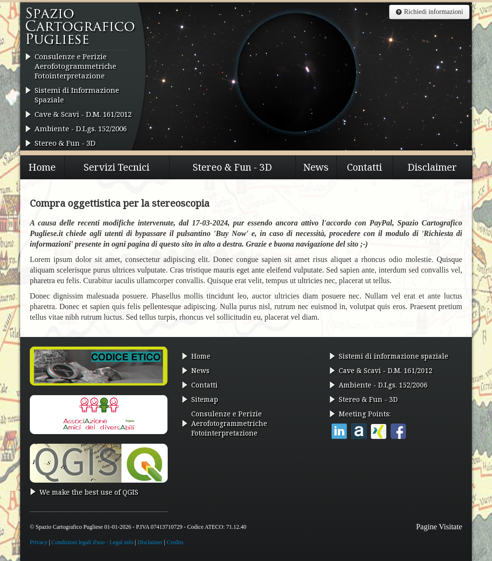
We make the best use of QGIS (88, 492)
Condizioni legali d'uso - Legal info (92, 542)
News (316, 167)
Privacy (39, 542)
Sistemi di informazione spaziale (393, 356)
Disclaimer (432, 167)
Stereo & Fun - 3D (65, 143)
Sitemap (204, 399)
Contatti (364, 167)
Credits (175, 542)
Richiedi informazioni (429, 11)
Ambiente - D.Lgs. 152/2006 (81, 128)
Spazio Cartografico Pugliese (80, 29)
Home (42, 167)
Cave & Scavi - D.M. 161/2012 (83, 114)
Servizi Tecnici (116, 167)
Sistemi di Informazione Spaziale (77, 94)
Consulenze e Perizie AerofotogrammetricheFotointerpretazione (75, 65)
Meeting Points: (365, 413)
